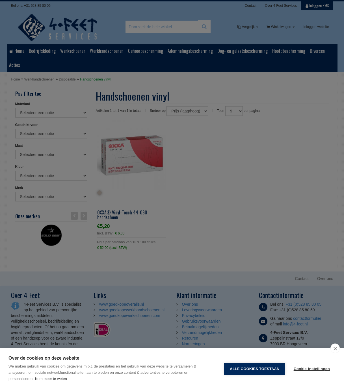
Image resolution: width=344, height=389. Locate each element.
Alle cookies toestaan (255, 369)
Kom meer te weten (51, 379)
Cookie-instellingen (312, 369)
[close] (335, 348)
